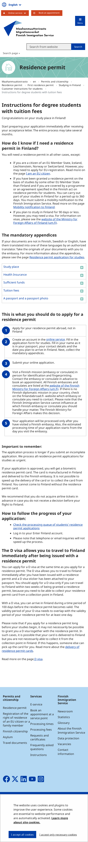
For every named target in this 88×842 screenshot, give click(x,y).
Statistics (64, 717)
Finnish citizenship (15, 731)
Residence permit (12, 85)
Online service (18, 12)
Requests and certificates (39, 737)
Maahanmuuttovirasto (15, 81)
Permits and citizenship (55, 81)
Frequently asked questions (42, 747)
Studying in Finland (70, 85)
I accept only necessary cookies (58, 834)
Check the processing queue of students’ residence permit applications (48, 526)
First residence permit (41, 85)
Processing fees (41, 730)
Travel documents (15, 743)
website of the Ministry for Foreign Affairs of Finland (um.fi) (45, 221)
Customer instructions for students (22, 88)
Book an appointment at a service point (42, 714)
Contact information (66, 752)
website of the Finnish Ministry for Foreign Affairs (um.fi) (45, 387)
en (35, 81)
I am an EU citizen (38, 173)
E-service (36, 704)
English (15, 4)
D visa (38, 659)
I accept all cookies (22, 834)
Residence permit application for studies (56, 257)
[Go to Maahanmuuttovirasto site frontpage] (28, 29)
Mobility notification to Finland (34, 207)
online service (56, 339)
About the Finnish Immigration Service (71, 730)
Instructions (38, 755)
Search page (10, 53)
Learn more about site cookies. (40, 820)
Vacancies (64, 744)
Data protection (68, 738)
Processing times (42, 724)
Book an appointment (49, 12)
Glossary (64, 723)
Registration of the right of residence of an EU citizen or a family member (16, 720)
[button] (44, 267)
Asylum (8, 737)
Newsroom (65, 711)
